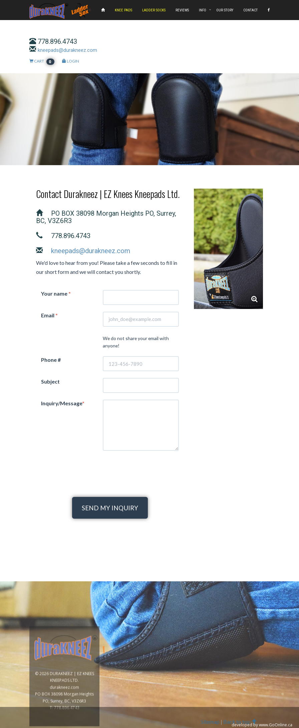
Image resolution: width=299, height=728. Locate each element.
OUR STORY (224, 10)
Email (49, 315)
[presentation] (110, 470)
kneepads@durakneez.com (67, 50)
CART (41, 61)
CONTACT (250, 10)
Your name (56, 293)
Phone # (51, 359)
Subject (50, 381)
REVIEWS (182, 10)
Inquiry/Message (62, 403)
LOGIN (70, 61)
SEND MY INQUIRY (110, 508)
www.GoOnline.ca (275, 724)
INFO (202, 10)
